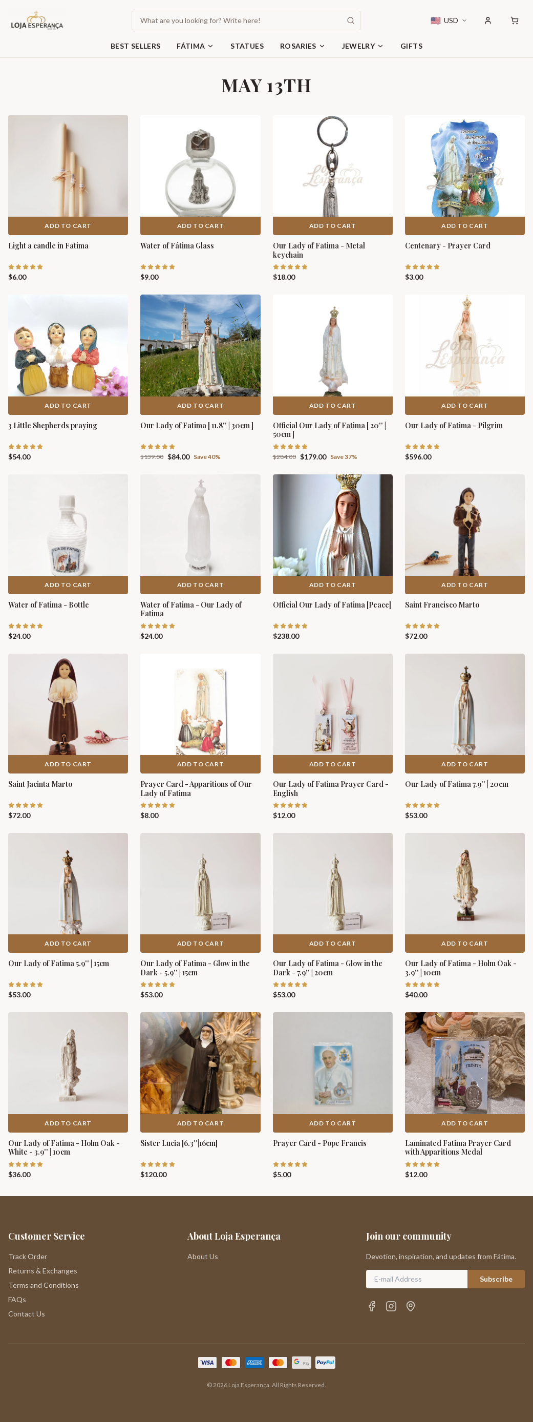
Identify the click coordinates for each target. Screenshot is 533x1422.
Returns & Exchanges (42, 1270)
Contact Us (26, 1313)
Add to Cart (68, 225)
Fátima (195, 45)
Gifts (411, 45)
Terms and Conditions (43, 1285)
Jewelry (363, 45)
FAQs (17, 1299)
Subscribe (496, 1278)
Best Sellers (135, 45)
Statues (246, 45)
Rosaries (303, 45)
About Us (202, 1256)
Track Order (27, 1256)
